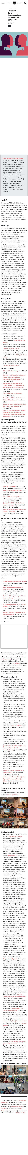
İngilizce (24, 355)
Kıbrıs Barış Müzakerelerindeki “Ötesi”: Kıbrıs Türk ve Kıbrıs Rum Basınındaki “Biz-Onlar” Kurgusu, (13, 385)
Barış (10, 26)
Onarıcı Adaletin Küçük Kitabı (12, 393)
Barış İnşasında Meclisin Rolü (12, 490)
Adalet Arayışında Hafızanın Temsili (14, 581)
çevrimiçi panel (17, 725)
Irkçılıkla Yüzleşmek (9, 486)
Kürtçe (5, 357)
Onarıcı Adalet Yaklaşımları (11, 497)
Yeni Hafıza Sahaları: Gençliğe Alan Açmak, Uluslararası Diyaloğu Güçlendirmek (14, 779)
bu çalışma (16, 663)
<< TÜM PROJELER (12, 9)
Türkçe (18, 355)
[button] (7, 802)
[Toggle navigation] (3, 3)
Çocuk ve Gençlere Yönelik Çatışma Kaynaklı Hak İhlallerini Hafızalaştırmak (14, 748)
